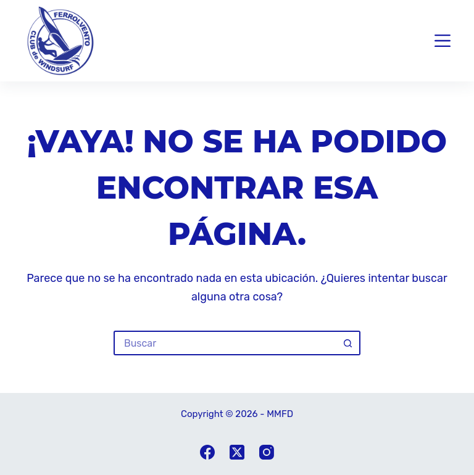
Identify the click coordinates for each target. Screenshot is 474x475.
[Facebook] (207, 452)
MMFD (280, 413)
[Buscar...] (225, 343)
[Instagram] (266, 452)
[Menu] (442, 41)
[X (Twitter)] (237, 452)
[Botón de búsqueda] (348, 343)
